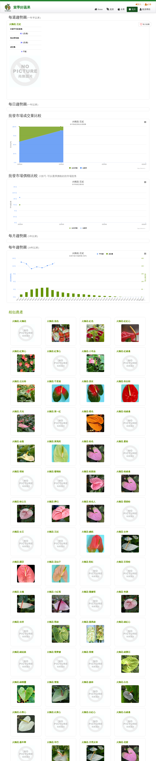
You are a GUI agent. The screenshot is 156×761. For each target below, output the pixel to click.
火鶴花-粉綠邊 (123, 471)
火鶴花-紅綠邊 (123, 351)
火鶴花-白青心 (19, 712)
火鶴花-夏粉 (122, 441)
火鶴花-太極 (18, 592)
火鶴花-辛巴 (53, 742)
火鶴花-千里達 (54, 381)
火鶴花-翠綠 (53, 622)
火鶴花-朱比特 (123, 381)
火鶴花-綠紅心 (123, 622)
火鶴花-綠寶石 (123, 652)
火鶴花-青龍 (53, 682)
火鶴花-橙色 (87, 411)
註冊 (148, 4)
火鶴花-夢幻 (53, 501)
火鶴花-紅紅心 (123, 321)
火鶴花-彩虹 (87, 562)
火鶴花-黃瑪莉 (54, 441)
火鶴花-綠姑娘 (19, 652)
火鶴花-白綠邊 (123, 712)
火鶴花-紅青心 (54, 351)
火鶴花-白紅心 (89, 712)
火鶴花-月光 (18, 411)
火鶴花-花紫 (122, 742)
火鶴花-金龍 (18, 441)
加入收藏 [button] (145, 24)
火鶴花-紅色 (87, 321)
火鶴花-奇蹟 (122, 592)
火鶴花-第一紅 (54, 411)
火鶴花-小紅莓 (54, 592)
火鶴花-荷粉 (18, 471)
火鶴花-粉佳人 (89, 501)
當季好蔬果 (21, 7)
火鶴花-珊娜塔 (89, 592)
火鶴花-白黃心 (54, 712)
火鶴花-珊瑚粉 (54, 471)
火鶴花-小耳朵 (89, 351)
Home (99, 9)
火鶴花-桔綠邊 (123, 411)
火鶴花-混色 (53, 321)
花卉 (132, 9)
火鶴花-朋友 (87, 381)
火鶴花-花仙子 (54, 562)
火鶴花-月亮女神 (90, 742)
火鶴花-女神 (122, 532)
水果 (121, 9)
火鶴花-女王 (18, 532)
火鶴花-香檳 (87, 652)
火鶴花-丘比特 (19, 381)
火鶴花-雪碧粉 (123, 501)
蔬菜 (110, 9)
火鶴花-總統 (87, 532)
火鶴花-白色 (122, 682)
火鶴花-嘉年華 (19, 742)
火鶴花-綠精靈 (19, 682)
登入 (138, 4)
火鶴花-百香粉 (123, 562)
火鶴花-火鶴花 (19, 321)
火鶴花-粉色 (87, 441)
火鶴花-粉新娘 (89, 471)
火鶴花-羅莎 (18, 562)
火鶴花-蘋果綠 (89, 622)
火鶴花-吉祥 (18, 622)
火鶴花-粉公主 (19, 501)
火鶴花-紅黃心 (19, 351)
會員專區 (145, 9)
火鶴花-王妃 (15, 24)
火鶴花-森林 (87, 682)
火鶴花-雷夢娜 (54, 652)
